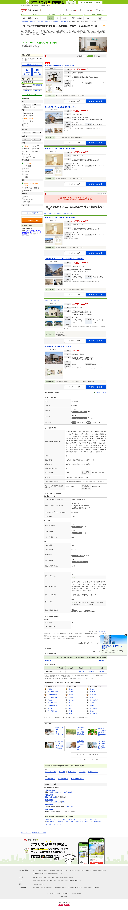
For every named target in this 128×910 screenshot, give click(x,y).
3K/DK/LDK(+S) (28, 118)
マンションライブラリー (83, 821)
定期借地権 (27, 202)
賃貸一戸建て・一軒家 (49, 877)
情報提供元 (87, 870)
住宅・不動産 (69, 821)
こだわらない (28, 163)
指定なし (27, 146)
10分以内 (27, 151)
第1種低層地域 (72, 772)
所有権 (26, 196)
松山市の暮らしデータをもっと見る (89, 643)
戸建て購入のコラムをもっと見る (89, 754)
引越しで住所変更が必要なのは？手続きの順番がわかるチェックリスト (80, 745)
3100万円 (81, 671)
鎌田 (63, 802)
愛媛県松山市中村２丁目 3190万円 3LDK (58, 346)
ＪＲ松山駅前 (69, 806)
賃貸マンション (59, 877)
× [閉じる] (125, 635)
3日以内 (26, 171)
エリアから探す (32, 94)
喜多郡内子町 (94, 714)
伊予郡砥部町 (94, 708)
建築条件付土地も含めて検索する (32, 184)
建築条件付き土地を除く (31, 188)
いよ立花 (59, 792)
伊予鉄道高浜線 (52, 697)
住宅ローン (78, 880)
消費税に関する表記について (55, 873)
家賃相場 (48, 824)
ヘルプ (59, 893)
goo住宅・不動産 (23, 870)
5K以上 (26, 123)
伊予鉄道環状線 (52, 711)
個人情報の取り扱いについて (40, 873)
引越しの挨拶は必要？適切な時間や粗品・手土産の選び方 (102, 745)
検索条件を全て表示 (32, 64)
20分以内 (27, 154)
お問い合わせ (65, 893)
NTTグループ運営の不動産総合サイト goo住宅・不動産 (35, 5)
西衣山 (71, 708)
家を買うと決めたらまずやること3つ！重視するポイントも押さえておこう (59, 732)
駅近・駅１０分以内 (50, 772)
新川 (70, 711)
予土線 (50, 700)
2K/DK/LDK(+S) (28, 115)
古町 (54, 797)
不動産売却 (35, 884)
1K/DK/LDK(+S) (28, 113)
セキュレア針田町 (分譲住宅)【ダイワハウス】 (60, 107)
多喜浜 (71, 697)
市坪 (70, 705)
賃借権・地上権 (28, 199)
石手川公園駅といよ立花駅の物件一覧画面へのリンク (58, 213)
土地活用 (41, 884)
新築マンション (50, 819)
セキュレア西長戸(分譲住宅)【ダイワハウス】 (59, 65)
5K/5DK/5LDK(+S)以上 (77, 779)
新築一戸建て (73, 819)
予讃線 (50, 689)
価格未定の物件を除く (30, 107)
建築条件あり (28, 190)
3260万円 (91, 671)
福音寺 (71, 694)
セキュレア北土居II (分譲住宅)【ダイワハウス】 (60, 148)
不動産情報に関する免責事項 (39, 833)
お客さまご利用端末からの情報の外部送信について (56, 870)
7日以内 (26, 174)
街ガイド (72, 887)
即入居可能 (82, 772)
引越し (37, 887)
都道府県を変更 (37, 85)
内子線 (50, 708)
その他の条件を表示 (31, 213)
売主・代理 (62, 772)
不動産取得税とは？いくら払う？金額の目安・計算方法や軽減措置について (80, 732)
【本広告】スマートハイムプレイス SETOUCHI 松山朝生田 (64, 259)
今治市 (92, 697)
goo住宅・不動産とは (38, 870)
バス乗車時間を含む (29, 157)
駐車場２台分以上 (93, 772)
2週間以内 (27, 177)
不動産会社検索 (96, 821)
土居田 (55, 802)
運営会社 (79, 893)
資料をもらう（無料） (96, 101)
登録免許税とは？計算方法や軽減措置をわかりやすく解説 (102, 732)
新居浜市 (92, 692)
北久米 (70, 792)
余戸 (59, 802)
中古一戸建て (83, 819)
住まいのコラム (79, 887)
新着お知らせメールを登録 (37, 72)
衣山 (51, 797)
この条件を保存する (26, 72)
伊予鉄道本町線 (52, 705)
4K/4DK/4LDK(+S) (63, 779)
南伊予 (71, 692)
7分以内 (36, 149)
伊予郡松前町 (94, 700)
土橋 (51, 802)
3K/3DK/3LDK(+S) (50, 779)
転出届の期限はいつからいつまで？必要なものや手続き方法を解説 (59, 745)
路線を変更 (27, 90)
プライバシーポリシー (51, 893)
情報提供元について (26, 833)
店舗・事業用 (50, 821)
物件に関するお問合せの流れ (77, 870)
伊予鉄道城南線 (52, 703)
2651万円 (101, 660)
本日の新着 (27, 166)
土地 (91, 819)
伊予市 (92, 705)
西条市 (92, 711)
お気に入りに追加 (74, 101)
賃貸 (96, 819)
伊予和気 (71, 700)
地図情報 (97, 887)
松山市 (71, 689)
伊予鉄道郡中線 (52, 694)
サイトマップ (73, 893)
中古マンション (62, 819)
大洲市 (92, 703)
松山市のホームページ (100, 392)
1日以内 (26, 168)
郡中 (70, 714)
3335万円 (102, 671)
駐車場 (66, 877)
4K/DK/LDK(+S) (28, 121)
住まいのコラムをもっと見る (89, 759)
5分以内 (26, 149)
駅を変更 (37, 90)
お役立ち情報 (22, 887)
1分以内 (36, 146)
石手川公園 (53, 792)
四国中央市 (93, 694)
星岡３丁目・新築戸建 (52, 300)
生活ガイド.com (103, 631)
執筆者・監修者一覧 (89, 887)
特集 (34, 887)
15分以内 (37, 151)
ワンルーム (27, 126)
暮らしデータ (57, 824)
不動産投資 (59, 821)
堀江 (70, 703)
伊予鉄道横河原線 (53, 692)
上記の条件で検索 (32, 220)
